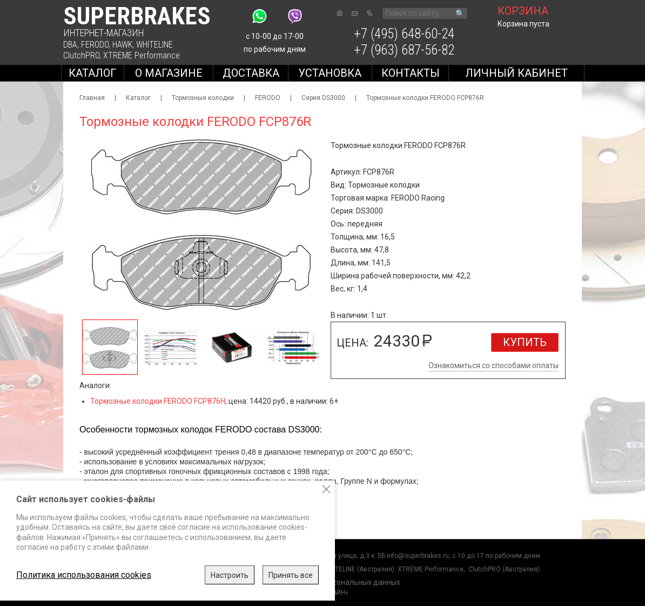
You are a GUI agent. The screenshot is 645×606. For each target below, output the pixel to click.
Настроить (229, 575)
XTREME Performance (141, 55)
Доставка (251, 72)
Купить (525, 342)
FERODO (95, 44)
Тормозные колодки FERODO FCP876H (157, 401)
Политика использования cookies (83, 575)
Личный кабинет (516, 72)
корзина (523, 10)
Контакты (410, 72)
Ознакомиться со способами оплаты (493, 365)
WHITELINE (154, 44)
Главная (92, 98)
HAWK (122, 44)
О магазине (169, 72)
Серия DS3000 (323, 98)
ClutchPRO (81, 55)
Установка (329, 72)
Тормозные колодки (203, 98)
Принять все (290, 575)
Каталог (92, 72)
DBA (70, 44)
